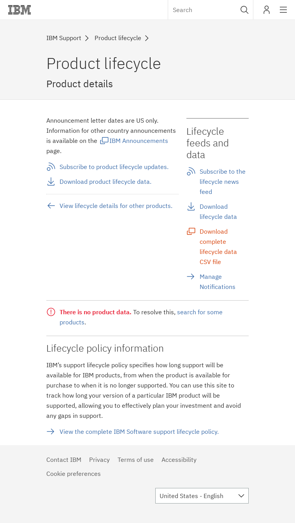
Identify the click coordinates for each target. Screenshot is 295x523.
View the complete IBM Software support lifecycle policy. (139, 431)
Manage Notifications (217, 282)
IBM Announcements (138, 140)
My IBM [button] (266, 12)
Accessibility (179, 459)
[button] (244, 9)
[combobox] (210, 9)
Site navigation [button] (283, 13)
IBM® (19, 9)
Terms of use (136, 459)
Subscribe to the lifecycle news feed (223, 181)
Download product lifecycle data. (105, 181)
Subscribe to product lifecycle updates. (114, 167)
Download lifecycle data (218, 211)
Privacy (99, 459)
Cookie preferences (73, 473)
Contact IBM (63, 459)
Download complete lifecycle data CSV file (218, 246)
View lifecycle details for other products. (116, 206)
